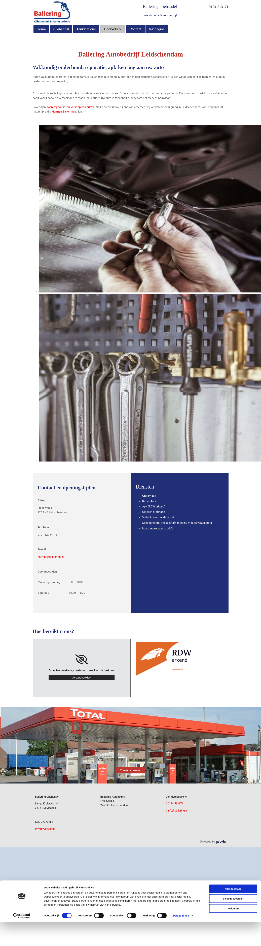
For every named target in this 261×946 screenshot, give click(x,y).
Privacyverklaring (45, 828)
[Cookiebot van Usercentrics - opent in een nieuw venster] (21, 688)
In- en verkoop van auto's (157, 528)
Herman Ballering (63, 111)
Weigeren (233, 681)
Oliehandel (61, 29)
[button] (130, 770)
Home (41, 29)
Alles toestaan (233, 661)
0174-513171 (218, 7)
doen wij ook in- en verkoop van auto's (70, 107)
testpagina (157, 29)
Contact (135, 29)
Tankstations (86, 29)
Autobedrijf (111, 29)
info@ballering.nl (178, 810)
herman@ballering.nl (51, 556)
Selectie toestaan (233, 671)
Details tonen (181, 688)
